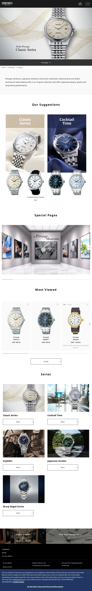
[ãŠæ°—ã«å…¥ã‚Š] (27, 308)
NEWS (4, 553)
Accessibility (7, 563)
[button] (87, 4)
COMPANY (5, 549)
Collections (11, 67)
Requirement (7, 567)
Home (3, 67)
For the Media (7, 556)
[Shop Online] (80, 4)
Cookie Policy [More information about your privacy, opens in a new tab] (19, 582)
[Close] (88, 573)
